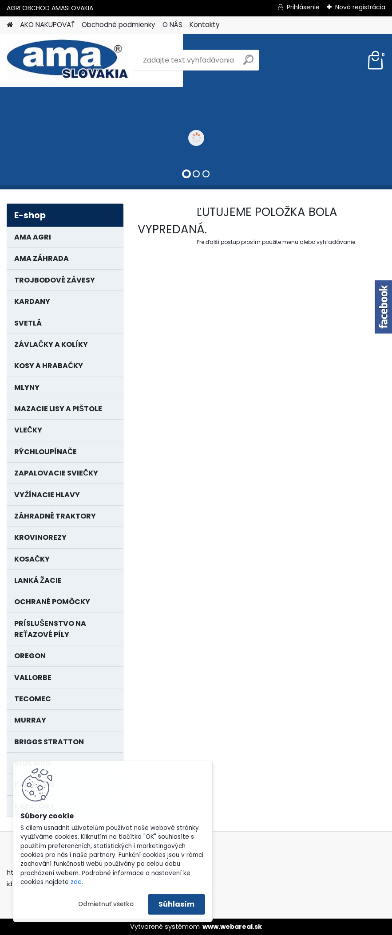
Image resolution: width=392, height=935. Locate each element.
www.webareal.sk (232, 926)
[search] (248, 63)
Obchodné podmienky (118, 24)
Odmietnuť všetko (106, 904)
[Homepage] (10, 25)
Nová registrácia (360, 7)
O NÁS (172, 24)
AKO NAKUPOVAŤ (47, 24)
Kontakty (205, 24)
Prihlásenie (303, 7)
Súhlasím (176, 904)
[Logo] (68, 60)
